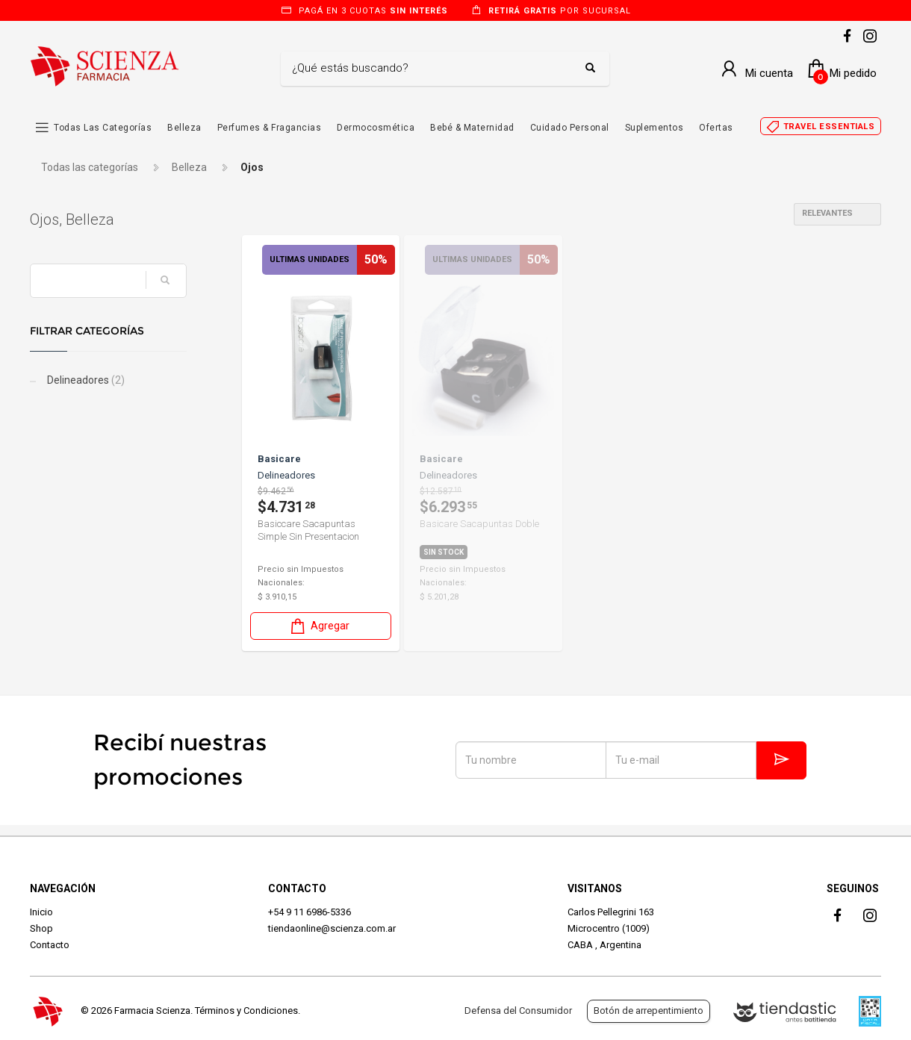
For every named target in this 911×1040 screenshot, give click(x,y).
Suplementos (654, 127)
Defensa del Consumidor (518, 1010)
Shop (41, 928)
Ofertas (716, 127)
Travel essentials (829, 126)
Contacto (49, 944)
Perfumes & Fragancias (269, 127)
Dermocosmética (375, 127)
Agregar (318, 626)
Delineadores (85, 380)
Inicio (41, 912)
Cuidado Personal (569, 127)
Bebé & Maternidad (472, 127)
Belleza (184, 127)
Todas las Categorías (103, 127)
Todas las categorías (89, 167)
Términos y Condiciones (246, 1010)
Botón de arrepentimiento (648, 1010)
